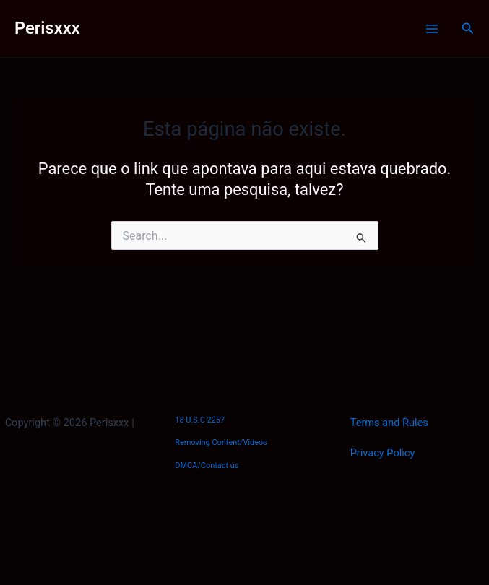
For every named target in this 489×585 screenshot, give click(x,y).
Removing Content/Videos (221, 442)
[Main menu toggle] (432, 29)
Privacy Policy (382, 452)
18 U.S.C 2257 (200, 420)
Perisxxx (47, 28)
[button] (468, 29)
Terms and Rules (389, 422)
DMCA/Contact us (206, 465)
